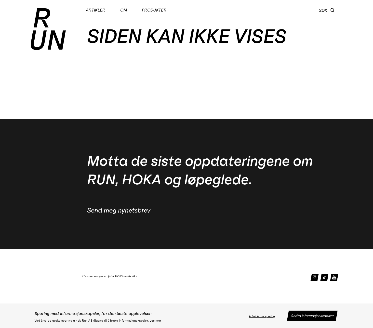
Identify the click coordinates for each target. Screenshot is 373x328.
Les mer (155, 320)
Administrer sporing (262, 316)
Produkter (154, 10)
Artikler (95, 10)
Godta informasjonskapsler (312, 316)
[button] (333, 10)
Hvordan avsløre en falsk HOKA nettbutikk (109, 276)
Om (123, 10)
